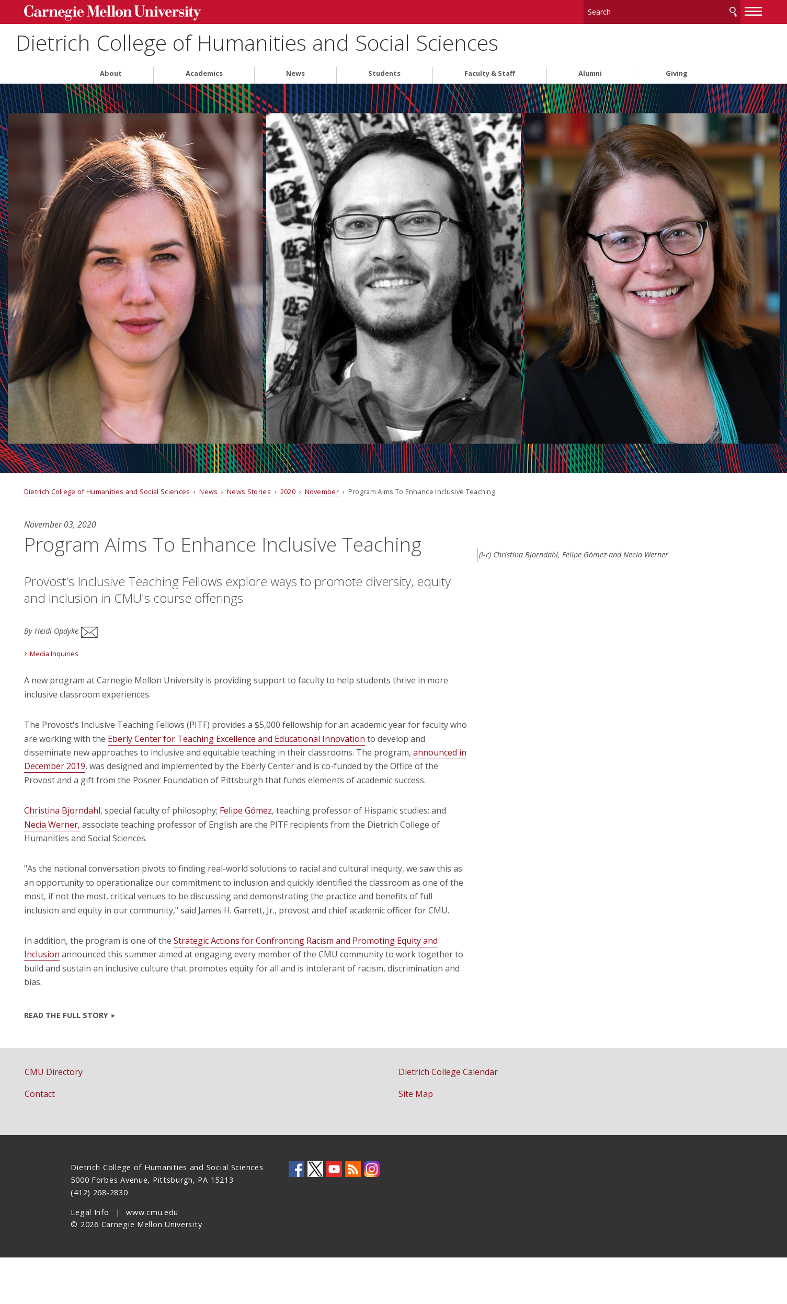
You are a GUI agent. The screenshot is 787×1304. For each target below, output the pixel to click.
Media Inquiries (101, 672)
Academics (204, 72)
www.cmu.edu (152, 1259)
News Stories (297, 490)
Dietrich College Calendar (448, 1118)
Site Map (415, 1141)
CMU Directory (100, 1118)
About (111, 72)
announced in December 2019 (234, 785)
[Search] (615, 10)
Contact (86, 1141)
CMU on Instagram (372, 1215)
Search (686, 10)
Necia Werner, (147, 857)
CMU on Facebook (296, 1215)
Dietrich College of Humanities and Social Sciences (353, 42)
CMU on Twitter (315, 1215)
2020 (335, 490)
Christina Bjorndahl (109, 843)
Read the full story (113, 1062)
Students (384, 72)
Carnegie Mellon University (151, 11)
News (295, 72)
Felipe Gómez (292, 843)
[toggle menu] (707, 9)
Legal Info (90, 1259)
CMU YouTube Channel (334, 1215)
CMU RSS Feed (353, 1215)
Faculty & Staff (489, 72)
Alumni (590, 72)
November (369, 490)
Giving (677, 72)
